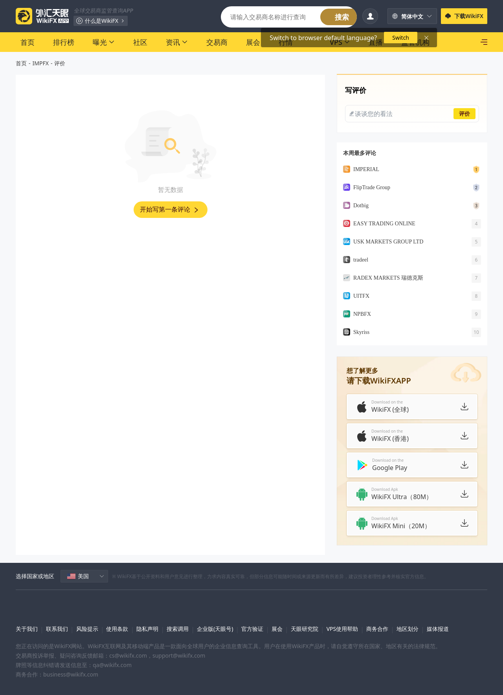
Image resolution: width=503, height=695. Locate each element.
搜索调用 (178, 628)
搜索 (342, 17)
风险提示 (87, 628)
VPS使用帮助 (342, 628)
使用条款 (117, 628)
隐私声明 (147, 628)
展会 (277, 628)
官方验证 (252, 628)
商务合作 (377, 628)
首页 (21, 63)
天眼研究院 (304, 628)
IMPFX (41, 63)
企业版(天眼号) (215, 628)
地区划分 (408, 628)
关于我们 (27, 628)
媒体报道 (438, 628)
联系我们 (57, 628)
